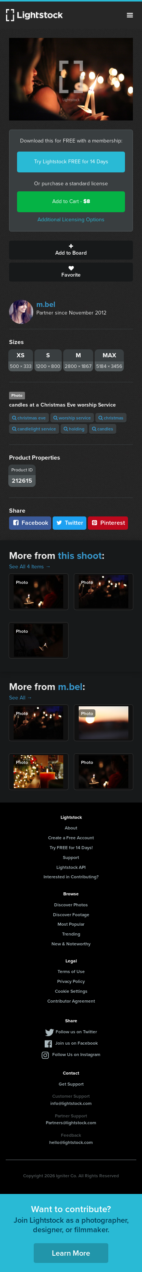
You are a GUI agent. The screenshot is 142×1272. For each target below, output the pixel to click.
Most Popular (71, 924)
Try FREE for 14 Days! (71, 847)
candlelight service (34, 429)
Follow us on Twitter (76, 1031)
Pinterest (108, 522)
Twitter (70, 522)
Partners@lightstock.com (71, 1122)
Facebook (30, 522)
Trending (71, 934)
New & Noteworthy (71, 943)
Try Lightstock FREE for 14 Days (71, 162)
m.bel (45, 304)
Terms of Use (71, 971)
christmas (110, 418)
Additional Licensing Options (71, 220)
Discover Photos (71, 904)
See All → (20, 698)
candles (102, 429)
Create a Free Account (71, 837)
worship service (72, 418)
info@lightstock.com (71, 1103)
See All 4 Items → (30, 567)
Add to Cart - (71, 201)
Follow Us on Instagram (76, 1054)
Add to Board (71, 250)
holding (74, 429)
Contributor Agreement (71, 1001)
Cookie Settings (71, 991)
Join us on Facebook (76, 1043)
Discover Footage (71, 914)
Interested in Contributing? (71, 876)
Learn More (71, 1252)
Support (71, 857)
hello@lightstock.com (71, 1142)
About (71, 828)
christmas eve (29, 418)
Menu (130, 15)
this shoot (80, 555)
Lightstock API (71, 867)
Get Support (71, 1084)
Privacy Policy (71, 981)
